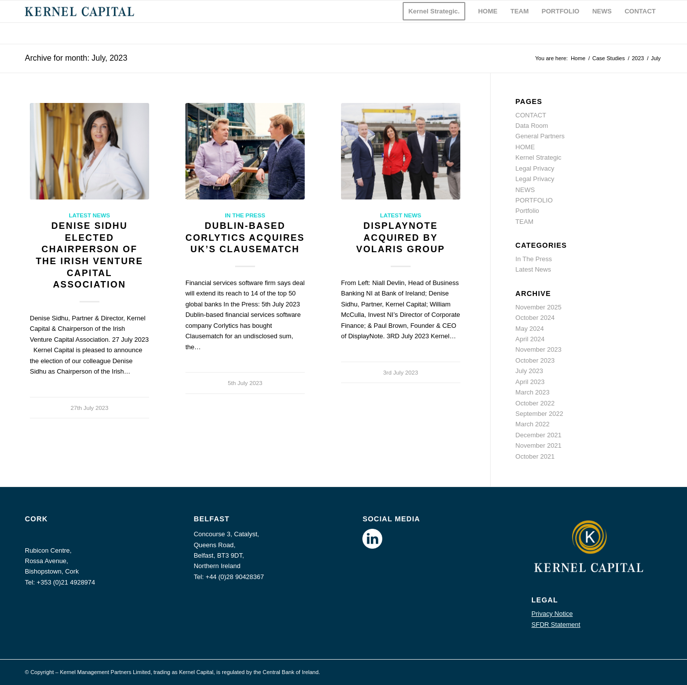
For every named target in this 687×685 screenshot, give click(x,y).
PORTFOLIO (534, 200)
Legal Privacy (534, 168)
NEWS (525, 190)
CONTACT (530, 115)
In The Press (245, 215)
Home (578, 58)
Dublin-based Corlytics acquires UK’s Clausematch (245, 237)
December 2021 (538, 435)
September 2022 (539, 413)
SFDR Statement (555, 624)
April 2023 (530, 382)
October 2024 (535, 317)
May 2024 (529, 328)
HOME (525, 147)
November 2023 (538, 349)
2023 (638, 58)
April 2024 (530, 339)
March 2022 (532, 424)
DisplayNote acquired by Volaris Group (400, 237)
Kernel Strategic (538, 157)
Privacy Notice (552, 613)
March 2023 (532, 392)
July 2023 (529, 371)
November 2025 (538, 307)
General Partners (540, 136)
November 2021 (538, 445)
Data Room (531, 125)
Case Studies (609, 58)
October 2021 (535, 456)
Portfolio (527, 210)
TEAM (524, 221)
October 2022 (535, 403)
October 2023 (535, 360)
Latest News (89, 215)
